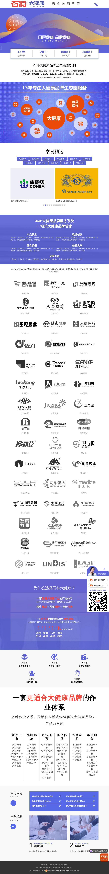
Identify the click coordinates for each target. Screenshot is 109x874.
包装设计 (22, 159)
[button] (43, 205)
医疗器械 (29, 163)
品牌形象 (35, 159)
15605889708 (98, 585)
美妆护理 (67, 163)
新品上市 (73, 159)
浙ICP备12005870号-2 (37, 870)
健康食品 (54, 163)
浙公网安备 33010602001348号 (57, 870)
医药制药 (86, 159)
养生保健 (41, 163)
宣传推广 (48, 159)
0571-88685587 (99, 580)
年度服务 (60, 159)
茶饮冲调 (79, 163)
